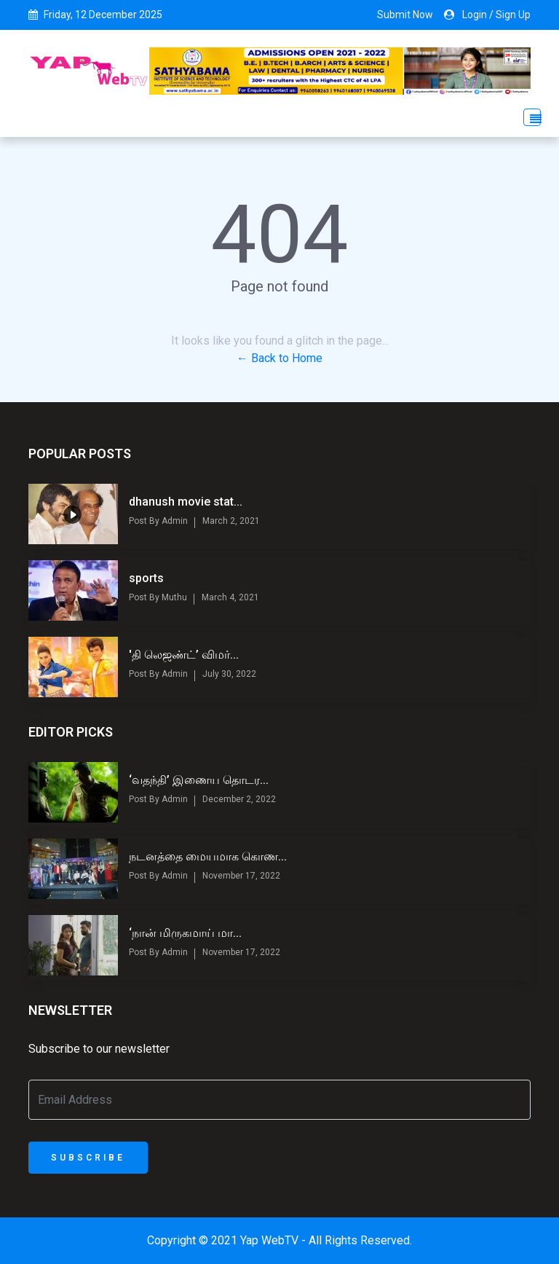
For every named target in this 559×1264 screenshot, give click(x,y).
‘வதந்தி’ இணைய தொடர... (199, 780)
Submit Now (405, 14)
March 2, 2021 (231, 521)
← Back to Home (279, 358)
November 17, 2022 (241, 876)
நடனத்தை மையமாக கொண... (208, 856)
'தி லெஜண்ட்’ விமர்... (184, 655)
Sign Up (513, 14)
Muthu (173, 597)
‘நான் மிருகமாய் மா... (185, 933)
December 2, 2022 (239, 799)
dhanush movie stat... (185, 502)
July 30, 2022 (229, 674)
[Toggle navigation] (528, 117)
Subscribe (88, 1158)
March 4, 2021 (230, 597)
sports (146, 578)
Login (474, 14)
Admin (173, 521)
